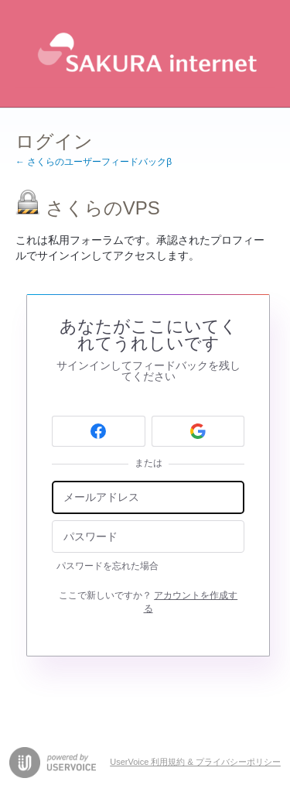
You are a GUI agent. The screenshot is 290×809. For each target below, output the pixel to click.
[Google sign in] (198, 431)
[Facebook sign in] (98, 431)
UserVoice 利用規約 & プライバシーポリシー (195, 761)
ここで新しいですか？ (148, 602)
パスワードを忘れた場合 (107, 565)
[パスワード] (148, 537)
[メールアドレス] (148, 497)
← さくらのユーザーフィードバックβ (93, 161)
